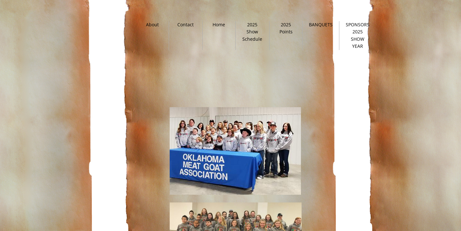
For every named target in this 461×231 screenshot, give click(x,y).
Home (219, 24)
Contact (185, 24)
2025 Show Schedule (252, 31)
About (152, 24)
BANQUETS (321, 24)
